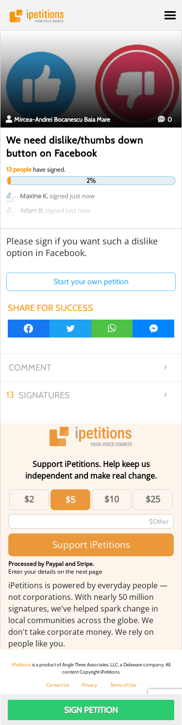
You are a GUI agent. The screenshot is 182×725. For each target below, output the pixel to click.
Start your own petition (91, 281)
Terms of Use (123, 685)
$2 (29, 499)
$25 (153, 499)
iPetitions (91, 16)
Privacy (89, 685)
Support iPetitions (91, 544)
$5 (70, 499)
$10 (111, 499)
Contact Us (57, 685)
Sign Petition (91, 710)
